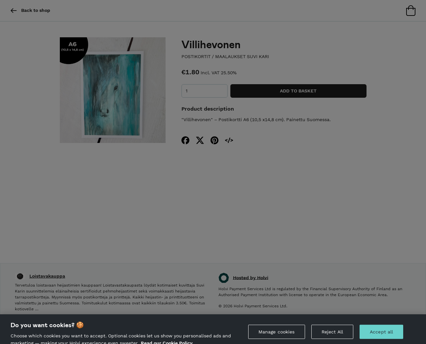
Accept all (381, 334)
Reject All (332, 334)
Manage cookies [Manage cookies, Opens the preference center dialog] (276, 334)
